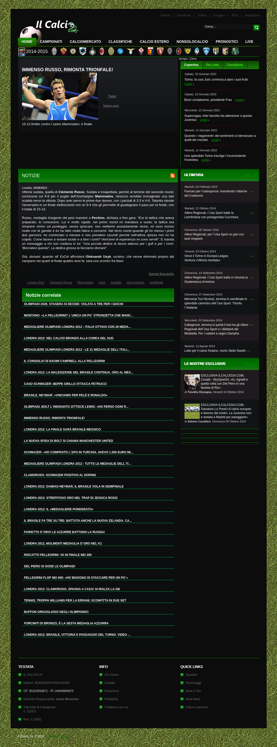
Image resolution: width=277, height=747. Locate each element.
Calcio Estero (154, 42)
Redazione (252, 15)
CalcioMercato (85, 42)
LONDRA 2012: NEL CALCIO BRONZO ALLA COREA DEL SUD (69, 338)
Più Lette (212, 65)
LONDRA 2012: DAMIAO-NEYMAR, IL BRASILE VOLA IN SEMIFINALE (74, 486)
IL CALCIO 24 (33, 675)
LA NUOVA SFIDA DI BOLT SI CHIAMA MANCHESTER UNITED (68, 441)
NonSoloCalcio (192, 42)
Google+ (219, 15)
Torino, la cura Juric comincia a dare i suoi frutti (216, 79)
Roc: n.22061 (33, 719)
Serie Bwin (193, 699)
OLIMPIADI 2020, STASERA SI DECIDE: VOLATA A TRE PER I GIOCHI (73, 304)
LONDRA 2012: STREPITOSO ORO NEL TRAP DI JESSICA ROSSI (71, 498)
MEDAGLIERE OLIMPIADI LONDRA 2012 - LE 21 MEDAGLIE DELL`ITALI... (77, 349)
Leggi (188, 84)
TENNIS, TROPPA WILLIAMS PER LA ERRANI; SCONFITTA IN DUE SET (75, 600)
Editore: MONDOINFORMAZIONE (47, 683)
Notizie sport (111, 105)
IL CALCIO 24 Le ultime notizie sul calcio (48, 32)
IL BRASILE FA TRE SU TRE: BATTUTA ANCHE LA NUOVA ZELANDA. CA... (78, 520)
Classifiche (235, 65)
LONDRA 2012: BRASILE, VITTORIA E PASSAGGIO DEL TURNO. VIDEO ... (77, 635)
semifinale (156, 282)
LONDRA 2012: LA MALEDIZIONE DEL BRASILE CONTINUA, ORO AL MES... (79, 372)
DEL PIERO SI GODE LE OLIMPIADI (49, 566)
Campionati (51, 42)
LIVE (249, 42)
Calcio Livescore (197, 707)
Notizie (165, 15)
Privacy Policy (58, 736)
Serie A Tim (193, 691)
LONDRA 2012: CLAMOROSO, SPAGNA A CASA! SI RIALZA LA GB (72, 589)
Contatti (110, 683)
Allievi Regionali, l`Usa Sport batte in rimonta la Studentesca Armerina (216, 280)
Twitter (201, 15)
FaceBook (184, 15)
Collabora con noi (116, 707)
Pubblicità (111, 699)
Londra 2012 (35, 282)
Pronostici (227, 42)
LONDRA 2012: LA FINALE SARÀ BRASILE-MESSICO (62, 429)
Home (27, 42)
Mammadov (86, 282)
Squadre (191, 675)
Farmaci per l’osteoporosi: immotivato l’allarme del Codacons (215, 193)
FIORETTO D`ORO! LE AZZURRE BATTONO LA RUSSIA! (64, 532)
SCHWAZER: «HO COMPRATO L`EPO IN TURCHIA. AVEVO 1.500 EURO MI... (78, 452)
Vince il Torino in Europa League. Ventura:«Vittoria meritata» (206, 258)
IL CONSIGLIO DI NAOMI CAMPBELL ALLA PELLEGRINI (64, 361)
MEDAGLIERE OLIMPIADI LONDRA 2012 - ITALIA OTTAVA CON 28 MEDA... (77, 327)
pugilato (116, 282)
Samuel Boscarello (161, 274)
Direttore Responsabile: (51, 699)
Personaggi (193, 683)
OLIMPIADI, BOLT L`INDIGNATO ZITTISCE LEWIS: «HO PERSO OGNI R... (76, 406)
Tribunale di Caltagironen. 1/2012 (40, 709)
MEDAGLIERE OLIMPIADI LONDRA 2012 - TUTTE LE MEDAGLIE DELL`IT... (77, 463)
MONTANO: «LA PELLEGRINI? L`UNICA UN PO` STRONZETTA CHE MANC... (79, 315)
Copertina (191, 65)
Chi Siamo (112, 675)
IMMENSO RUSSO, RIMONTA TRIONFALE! (54, 418)
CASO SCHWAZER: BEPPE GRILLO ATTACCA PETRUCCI (65, 384)
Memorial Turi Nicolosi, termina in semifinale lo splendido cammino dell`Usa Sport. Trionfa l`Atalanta (215, 303)
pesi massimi (135, 282)
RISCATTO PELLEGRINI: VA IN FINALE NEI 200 (58, 555)
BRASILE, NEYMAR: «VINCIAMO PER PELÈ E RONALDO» (66, 395)
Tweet (112, 96)
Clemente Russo (61, 282)
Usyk (102, 282)
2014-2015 (37, 51)
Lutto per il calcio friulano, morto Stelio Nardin (215, 350)
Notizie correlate (43, 295)
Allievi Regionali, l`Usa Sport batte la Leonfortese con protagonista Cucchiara (211, 215)
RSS (235, 15)
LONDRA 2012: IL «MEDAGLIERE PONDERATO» (59, 509)
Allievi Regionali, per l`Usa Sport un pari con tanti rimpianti (214, 236)
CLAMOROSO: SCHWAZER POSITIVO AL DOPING (60, 475)
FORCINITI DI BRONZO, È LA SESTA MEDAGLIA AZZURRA (66, 623)
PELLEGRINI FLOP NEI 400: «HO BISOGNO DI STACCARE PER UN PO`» (76, 578)
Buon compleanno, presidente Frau (208, 100)
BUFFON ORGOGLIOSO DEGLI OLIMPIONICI (56, 612)
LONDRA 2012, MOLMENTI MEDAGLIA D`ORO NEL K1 (63, 543)
